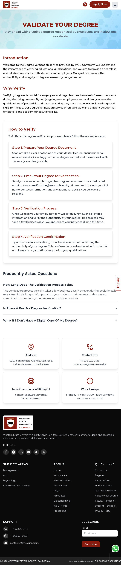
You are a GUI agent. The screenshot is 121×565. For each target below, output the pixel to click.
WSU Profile (60, 505)
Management (10, 470)
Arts (5, 475)
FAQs (57, 490)
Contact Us (101, 470)
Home (57, 470)
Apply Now (99, 4)
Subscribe (91, 544)
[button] (115, 5)
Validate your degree (106, 495)
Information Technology (16, 485)
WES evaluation (103, 485)
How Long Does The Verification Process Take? (60, 285)
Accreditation (61, 485)
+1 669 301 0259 (18, 535)
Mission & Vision (62, 480)
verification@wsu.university (50, 185)
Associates (59, 495)
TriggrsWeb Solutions (108, 561)
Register (99, 475)
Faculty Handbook (105, 500)
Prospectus (60, 510)
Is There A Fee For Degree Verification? (60, 308)
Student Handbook (105, 505)
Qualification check (105, 490)
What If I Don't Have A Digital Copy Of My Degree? (60, 320)
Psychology (9, 480)
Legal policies (102, 480)
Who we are (60, 475)
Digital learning (62, 500)
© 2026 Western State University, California (25, 561)
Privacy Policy (102, 510)
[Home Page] (11, 5)
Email (85, 528)
